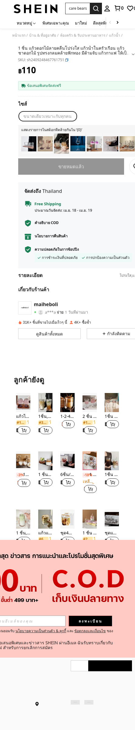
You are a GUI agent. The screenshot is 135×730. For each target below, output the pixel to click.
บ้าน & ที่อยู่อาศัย (42, 35)
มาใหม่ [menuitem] (81, 23)
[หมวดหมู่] (26, 23)
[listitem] (28, 144)
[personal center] (107, 8)
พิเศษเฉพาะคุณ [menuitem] (55, 23)
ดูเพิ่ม (67, 571)
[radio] (47, 116)
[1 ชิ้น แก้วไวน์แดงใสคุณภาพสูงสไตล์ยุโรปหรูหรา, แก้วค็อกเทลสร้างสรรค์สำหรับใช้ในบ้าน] (78, 144)
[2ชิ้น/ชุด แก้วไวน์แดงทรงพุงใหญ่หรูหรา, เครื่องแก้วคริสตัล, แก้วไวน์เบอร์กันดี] (110, 144)
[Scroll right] (117, 23)
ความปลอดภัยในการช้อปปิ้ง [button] (57, 249)
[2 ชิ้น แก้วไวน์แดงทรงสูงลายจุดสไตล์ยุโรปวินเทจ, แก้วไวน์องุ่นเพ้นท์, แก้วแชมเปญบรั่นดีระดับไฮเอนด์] (90, 402)
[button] (77, 8)
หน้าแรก (18, 35)
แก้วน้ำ (114, 35)
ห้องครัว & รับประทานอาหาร (82, 35)
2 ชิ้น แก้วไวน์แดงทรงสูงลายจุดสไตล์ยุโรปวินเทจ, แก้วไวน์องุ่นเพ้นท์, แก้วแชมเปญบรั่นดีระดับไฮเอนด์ (90, 416)
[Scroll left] (110, 23)
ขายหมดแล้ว (71, 167)
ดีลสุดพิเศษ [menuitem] (102, 23)
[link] (118, 8)
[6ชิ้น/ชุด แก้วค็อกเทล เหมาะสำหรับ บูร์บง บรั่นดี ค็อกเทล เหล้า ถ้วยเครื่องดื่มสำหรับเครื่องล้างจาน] (127, 144)
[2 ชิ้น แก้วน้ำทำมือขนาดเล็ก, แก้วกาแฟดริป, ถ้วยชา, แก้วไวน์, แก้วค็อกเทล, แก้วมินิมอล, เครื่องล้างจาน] (28, 144)
